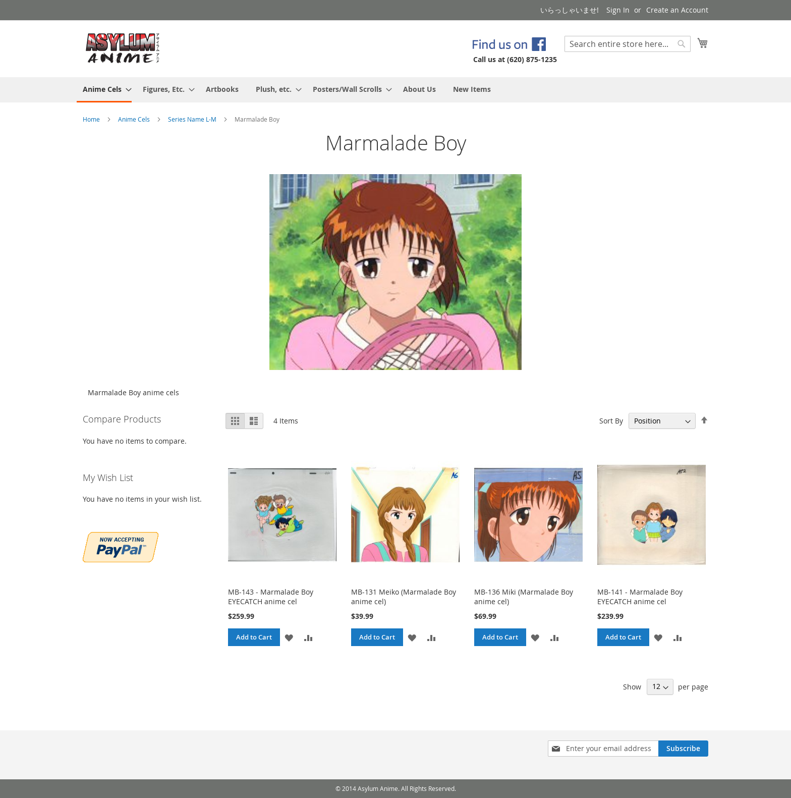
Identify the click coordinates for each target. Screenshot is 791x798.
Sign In (618, 10)
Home (92, 119)
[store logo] (123, 48)
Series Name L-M (193, 119)
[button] (289, 637)
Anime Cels (134, 119)
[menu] (395, 89)
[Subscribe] (683, 748)
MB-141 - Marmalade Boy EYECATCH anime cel (640, 596)
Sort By (611, 420)
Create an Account (677, 10)
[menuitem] (104, 89)
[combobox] (627, 44)
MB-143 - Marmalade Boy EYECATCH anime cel (270, 596)
